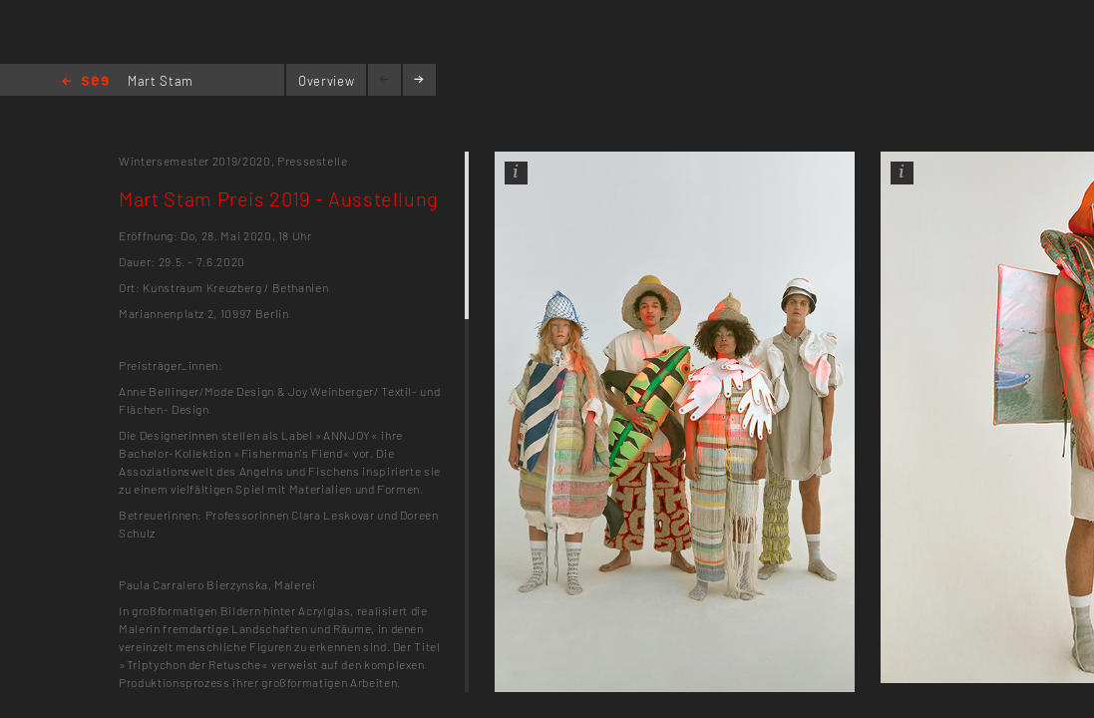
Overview (326, 81)
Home (85, 82)
